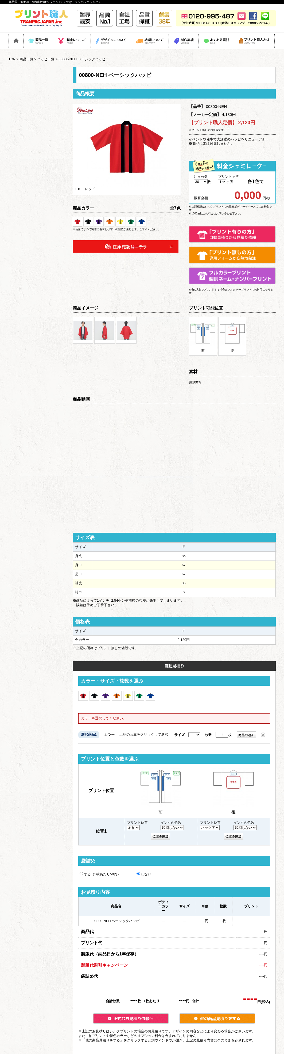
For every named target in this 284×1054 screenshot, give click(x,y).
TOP (12, 59)
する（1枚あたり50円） (100, 874)
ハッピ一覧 (46, 59)
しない (144, 874)
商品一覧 (26, 59)
